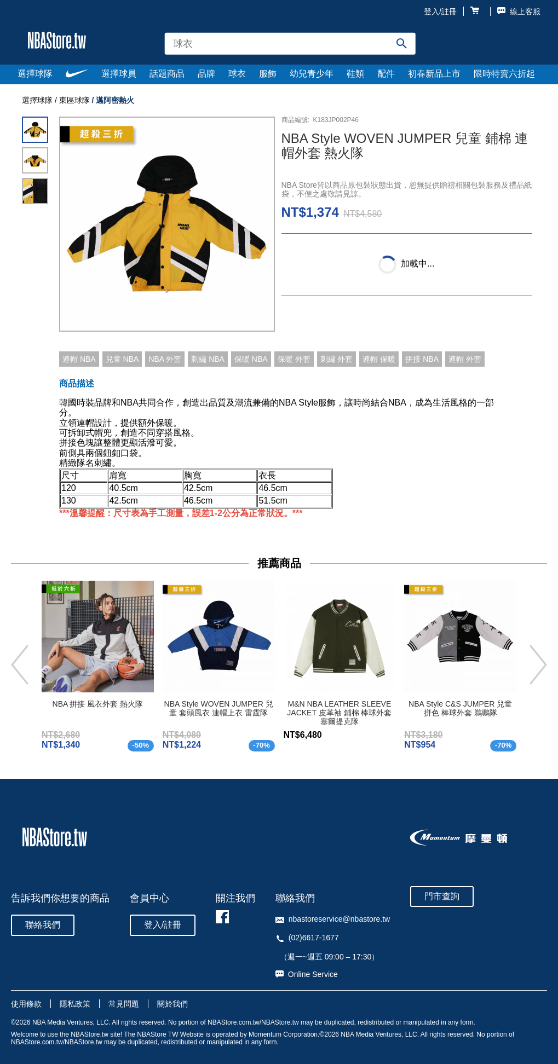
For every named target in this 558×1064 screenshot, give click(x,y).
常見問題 (123, 1003)
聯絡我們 (42, 924)
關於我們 (172, 1003)
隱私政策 (75, 1003)
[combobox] (290, 43)
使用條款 (26, 1003)
